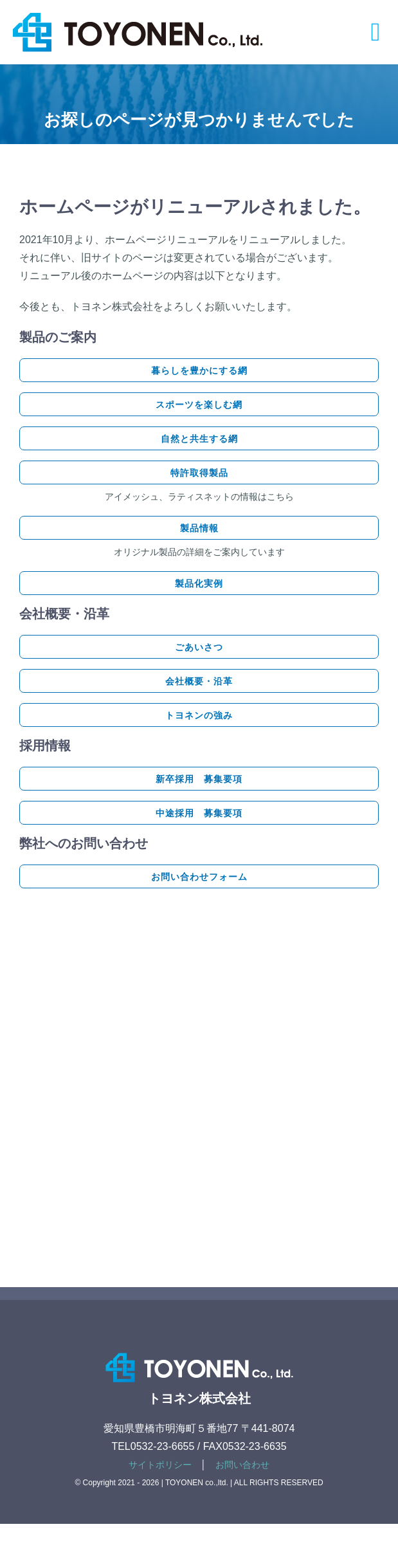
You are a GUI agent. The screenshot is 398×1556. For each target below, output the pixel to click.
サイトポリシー (160, 1465)
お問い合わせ (242, 1465)
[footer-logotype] (199, 1349)
